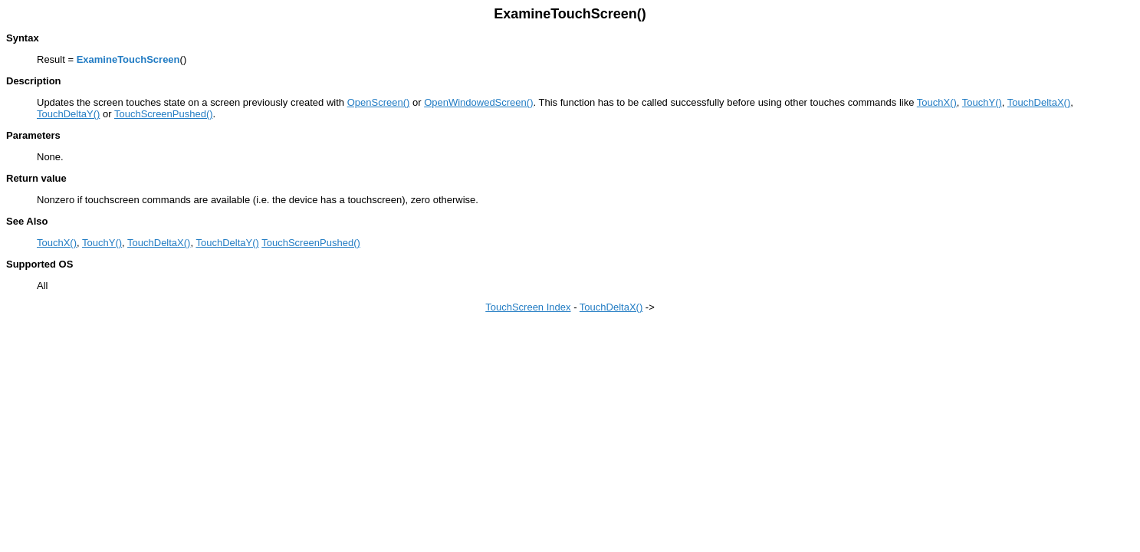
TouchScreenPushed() (163, 114)
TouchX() (937, 102)
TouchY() (982, 102)
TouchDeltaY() (68, 114)
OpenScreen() (378, 102)
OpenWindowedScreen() (478, 102)
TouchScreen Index (527, 307)
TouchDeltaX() (1038, 102)
